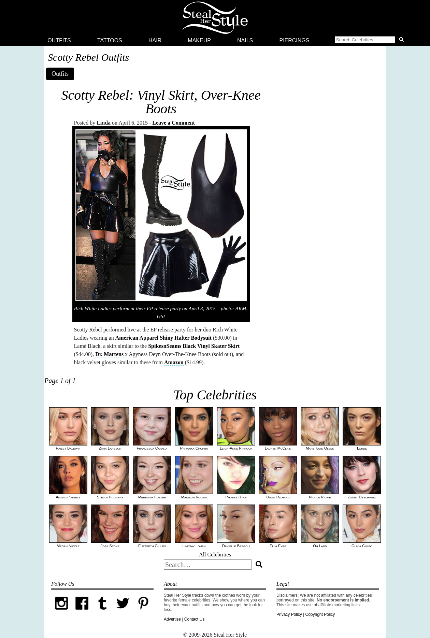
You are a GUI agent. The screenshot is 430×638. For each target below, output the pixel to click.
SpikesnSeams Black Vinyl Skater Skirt (194, 346)
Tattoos (109, 40)
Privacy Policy (289, 614)
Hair (154, 40)
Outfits (59, 40)
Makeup (199, 40)
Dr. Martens (109, 354)
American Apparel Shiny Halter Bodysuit (163, 338)
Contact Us (194, 619)
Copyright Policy (320, 614)
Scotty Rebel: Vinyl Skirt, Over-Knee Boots (161, 101)
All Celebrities (215, 554)
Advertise (172, 619)
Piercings (294, 40)
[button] (370, 41)
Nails (245, 40)
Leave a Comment (173, 123)
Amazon (174, 362)
